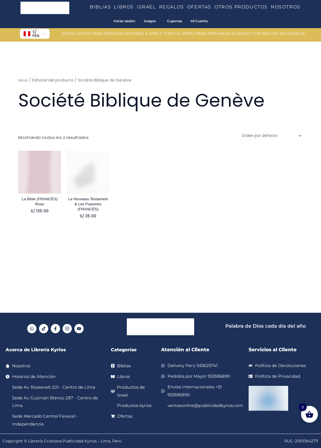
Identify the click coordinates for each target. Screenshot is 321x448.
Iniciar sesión (124, 21)
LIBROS (125, 7)
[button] (113, 7)
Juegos (150, 21)
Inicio (23, 80)
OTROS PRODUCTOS (242, 7)
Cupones (174, 21)
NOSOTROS (286, 7)
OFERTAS (200, 7)
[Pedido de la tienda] (268, 136)
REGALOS (173, 7)
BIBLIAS (102, 7)
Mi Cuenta (199, 21)
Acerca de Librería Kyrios (38, 350)
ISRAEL (148, 7)
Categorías (124, 350)
